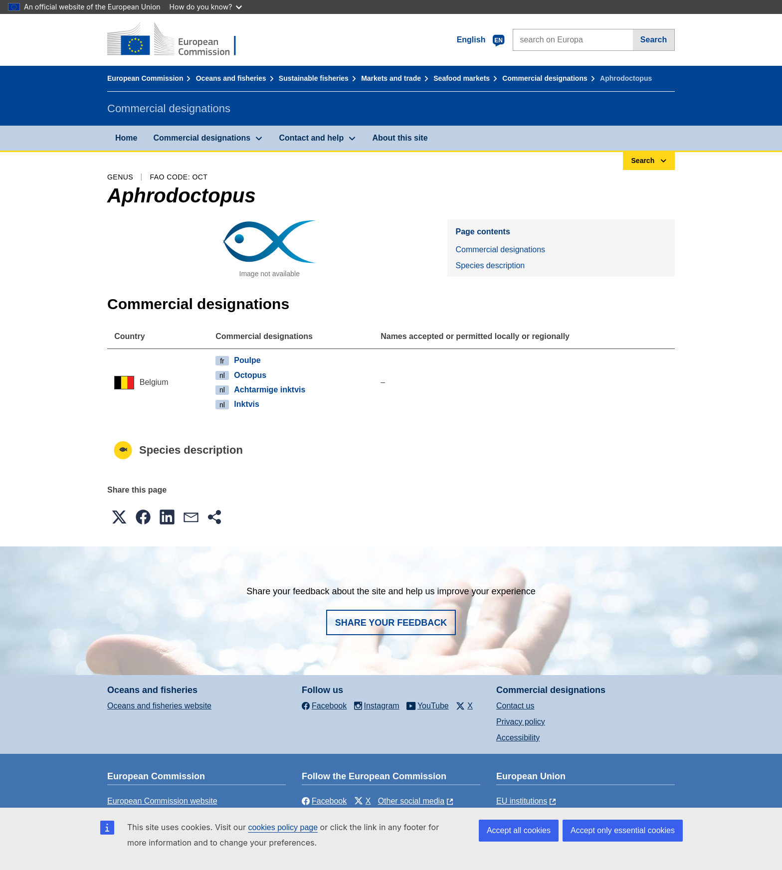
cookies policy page (283, 827)
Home (126, 138)
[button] (119, 517)
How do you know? (206, 6)
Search (653, 39)
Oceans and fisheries (231, 78)
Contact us (515, 705)
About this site (399, 138)
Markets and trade (391, 78)
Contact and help (311, 138)
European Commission (145, 78)
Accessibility (518, 737)
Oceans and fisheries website (159, 705)
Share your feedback (391, 623)
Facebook (324, 801)
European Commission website (162, 801)
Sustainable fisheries (314, 78)
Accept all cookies (519, 830)
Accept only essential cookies (623, 830)
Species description (490, 265)
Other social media (411, 801)
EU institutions (521, 801)
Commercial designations (544, 78)
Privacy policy (520, 721)
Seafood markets (461, 78)
